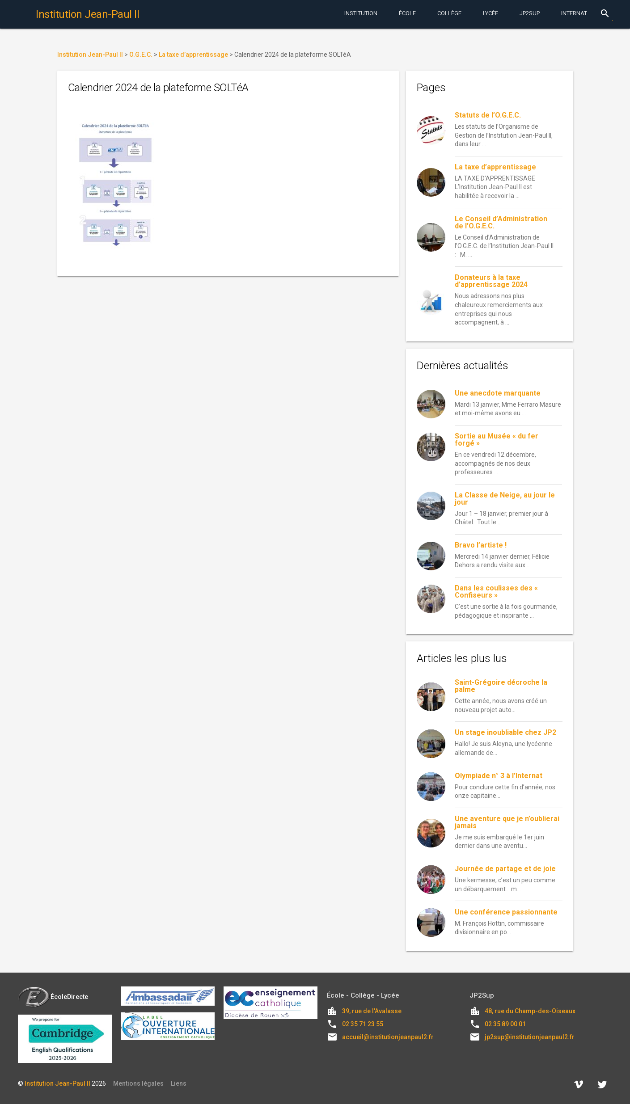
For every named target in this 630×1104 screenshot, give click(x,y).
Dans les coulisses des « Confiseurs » (496, 591)
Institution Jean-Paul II (57, 1083)
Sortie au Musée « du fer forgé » (496, 439)
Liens (178, 1083)
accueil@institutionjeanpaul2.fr (388, 1037)
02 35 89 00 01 (505, 1024)
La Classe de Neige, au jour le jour (505, 498)
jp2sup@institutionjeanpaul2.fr (530, 1037)
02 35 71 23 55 (362, 1024)
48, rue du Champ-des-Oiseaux (530, 1011)
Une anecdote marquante (498, 393)
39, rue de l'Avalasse (372, 1011)
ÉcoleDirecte (53, 996)
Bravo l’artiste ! (481, 545)
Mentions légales (138, 1083)
